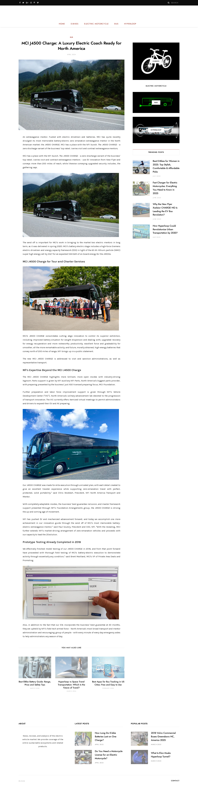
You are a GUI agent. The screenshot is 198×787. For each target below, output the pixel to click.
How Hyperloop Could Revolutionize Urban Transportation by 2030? (165, 229)
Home (62, 24)
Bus (116, 24)
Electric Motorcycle (96, 24)
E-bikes (75, 24)
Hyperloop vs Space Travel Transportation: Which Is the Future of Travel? (71, 685)
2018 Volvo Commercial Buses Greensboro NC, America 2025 (163, 736)
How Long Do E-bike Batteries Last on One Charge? (105, 736)
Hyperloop (130, 24)
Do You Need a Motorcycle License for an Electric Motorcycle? (109, 755)
